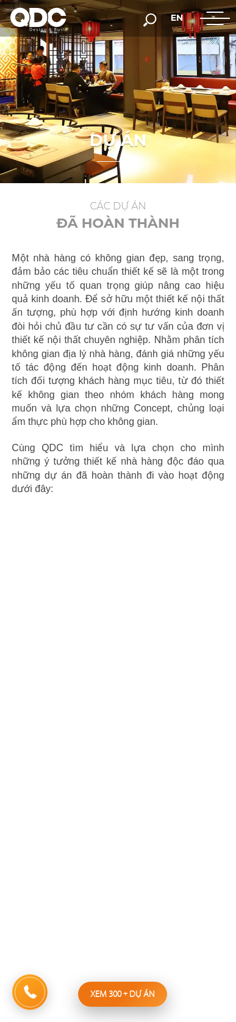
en (177, 17)
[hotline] (30, 992)
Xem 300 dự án (122, 993)
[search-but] (150, 19)
